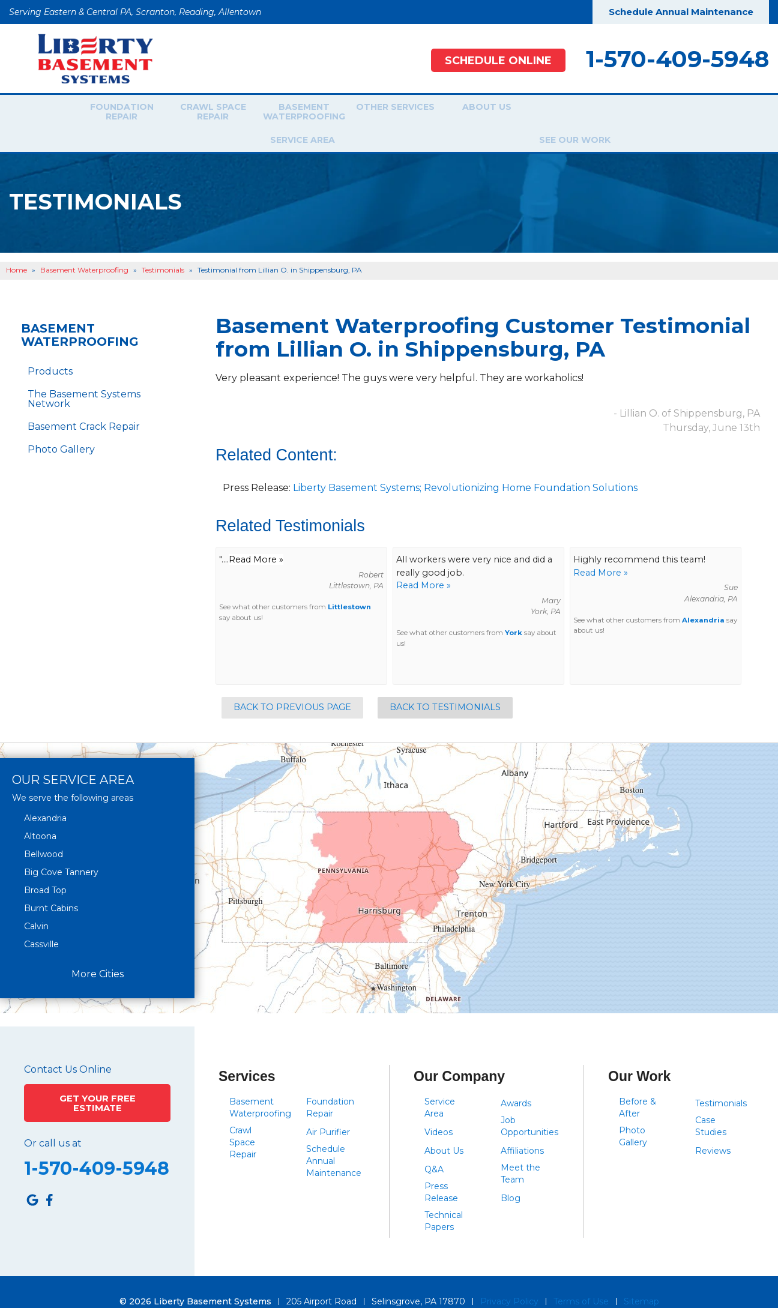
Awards (516, 1084)
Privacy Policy (509, 1282)
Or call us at (53, 1121)
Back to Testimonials (445, 688)
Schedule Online (492, 60)
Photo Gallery (61, 430)
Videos (438, 1113)
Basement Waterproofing (296, 113)
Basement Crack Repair (84, 407)
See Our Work (653, 113)
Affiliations (522, 1131)
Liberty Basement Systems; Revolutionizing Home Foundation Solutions (465, 468)
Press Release (441, 1173)
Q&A (434, 1150)
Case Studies (710, 1107)
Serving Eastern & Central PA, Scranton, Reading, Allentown (135, 12)
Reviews (713, 1131)
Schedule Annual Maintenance (681, 11)
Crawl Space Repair (205, 113)
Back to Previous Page (292, 688)
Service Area (566, 113)
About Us (479, 113)
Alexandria (703, 601)
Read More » (423, 566)
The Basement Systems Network (84, 379)
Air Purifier (328, 1113)
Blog (510, 1179)
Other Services (387, 113)
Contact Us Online (68, 1050)
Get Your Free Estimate (97, 1082)
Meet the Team (520, 1154)
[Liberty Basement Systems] (86, 58)
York (513, 613)
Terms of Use (581, 1282)
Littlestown (349, 587)
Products (50, 352)
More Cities (97, 954)
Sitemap (641, 1282)
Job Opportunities (529, 1107)
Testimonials (721, 1084)
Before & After (637, 1088)
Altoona (40, 816)
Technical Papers (443, 1201)
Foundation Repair (113, 113)
